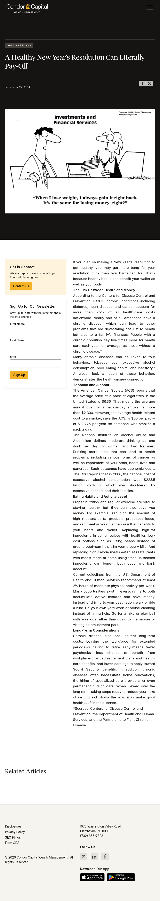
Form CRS (12, 843)
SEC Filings (13, 837)
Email (13, 356)
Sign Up (19, 375)
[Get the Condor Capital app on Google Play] (121, 877)
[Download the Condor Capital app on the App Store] (92, 877)
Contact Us (21, 286)
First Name (17, 324)
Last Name (17, 340)
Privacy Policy (15, 832)
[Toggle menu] (150, 8)
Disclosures (13, 826)
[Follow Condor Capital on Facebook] (105, 856)
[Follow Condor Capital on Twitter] (83, 856)
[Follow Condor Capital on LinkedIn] (94, 856)
